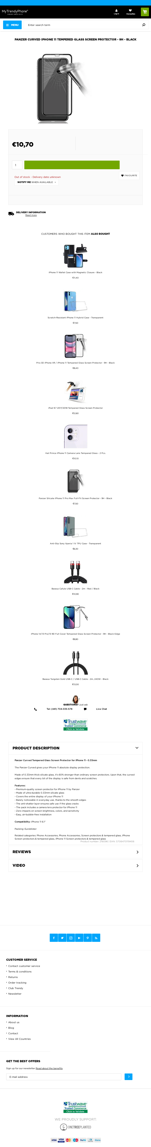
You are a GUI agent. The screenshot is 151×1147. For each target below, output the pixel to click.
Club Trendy (15, 988)
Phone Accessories (47, 835)
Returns (13, 977)
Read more (31, 215)
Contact (13, 1033)
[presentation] (87, 25)
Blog (11, 1027)
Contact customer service (24, 966)
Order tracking (17, 982)
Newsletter (14, 993)
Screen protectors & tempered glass (101, 835)
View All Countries (19, 1039)
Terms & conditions (20, 971)
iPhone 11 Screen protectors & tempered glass (80, 839)
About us (13, 1022)
